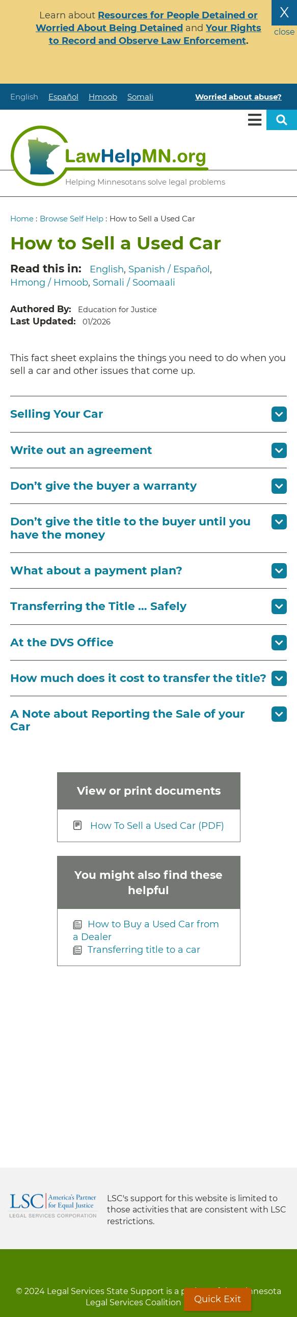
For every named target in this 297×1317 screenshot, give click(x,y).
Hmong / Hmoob (49, 282)
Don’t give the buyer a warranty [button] (103, 486)
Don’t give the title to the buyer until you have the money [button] (130, 528)
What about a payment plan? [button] (96, 570)
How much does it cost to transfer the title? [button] (138, 678)
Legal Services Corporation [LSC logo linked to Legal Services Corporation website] (53, 1205)
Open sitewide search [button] (281, 120)
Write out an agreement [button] (81, 450)
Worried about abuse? (238, 97)
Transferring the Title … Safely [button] (98, 606)
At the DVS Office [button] (62, 642)
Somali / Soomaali (134, 282)
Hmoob (103, 97)
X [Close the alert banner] (284, 12)
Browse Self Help (71, 218)
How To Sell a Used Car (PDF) (157, 825)
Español (63, 97)
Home (22, 218)
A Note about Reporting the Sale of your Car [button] (127, 720)
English (24, 97)
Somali (140, 97)
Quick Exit (217, 1299)
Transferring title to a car (144, 949)
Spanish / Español (169, 269)
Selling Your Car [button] (56, 414)
